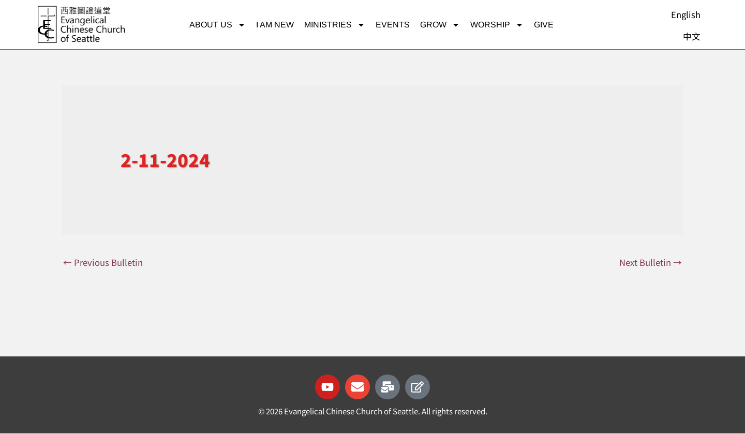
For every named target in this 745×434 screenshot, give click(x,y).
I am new (275, 24)
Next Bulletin (650, 262)
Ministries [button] (334, 25)
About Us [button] (217, 25)
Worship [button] (497, 25)
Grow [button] (440, 25)
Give (544, 24)
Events (393, 24)
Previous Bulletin (103, 262)
